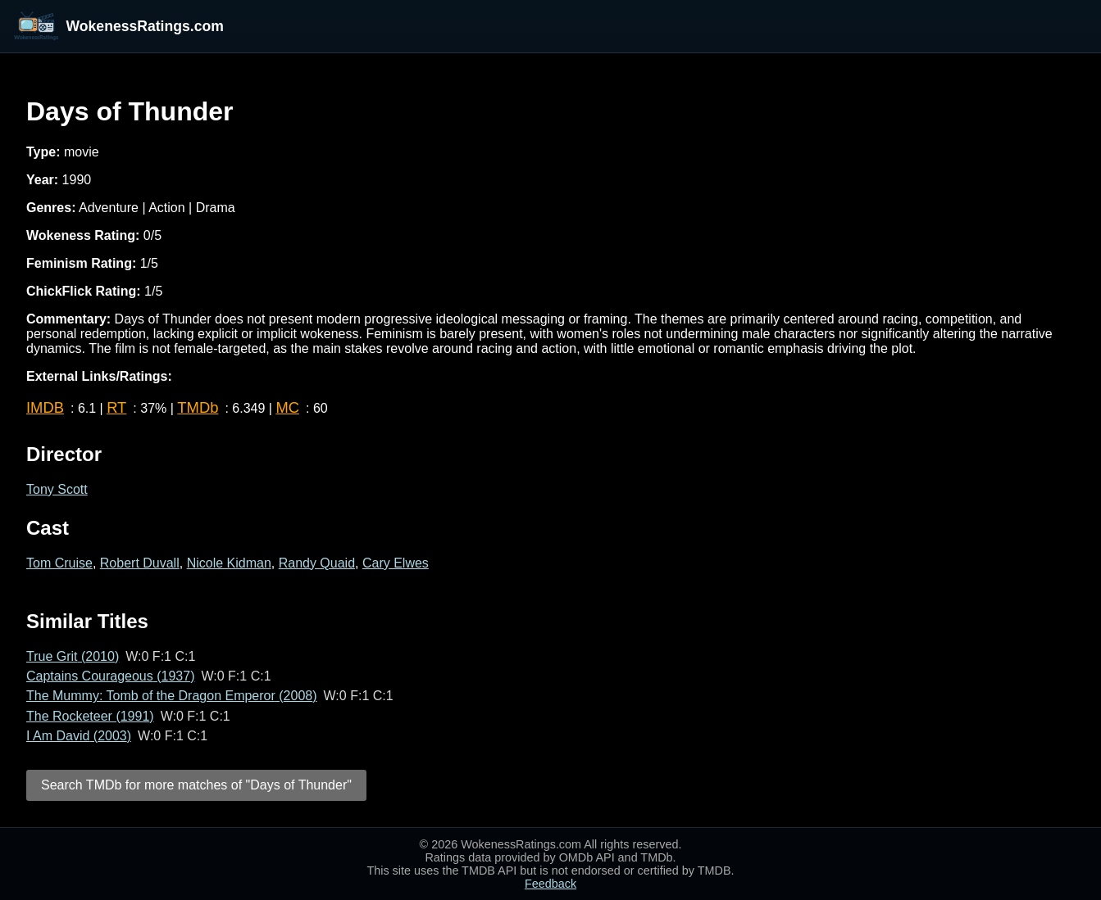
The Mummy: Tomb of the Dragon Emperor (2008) (171, 696)
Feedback (550, 883)
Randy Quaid (317, 563)
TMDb (197, 407)
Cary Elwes (395, 563)
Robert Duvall (140, 563)
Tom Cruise (59, 563)
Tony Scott (57, 489)
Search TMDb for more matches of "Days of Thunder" (196, 785)
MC (287, 407)
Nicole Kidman (229, 563)
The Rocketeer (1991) (90, 716)
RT (116, 407)
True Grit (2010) (72, 656)
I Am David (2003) (78, 736)
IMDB (45, 407)
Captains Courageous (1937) (110, 676)
